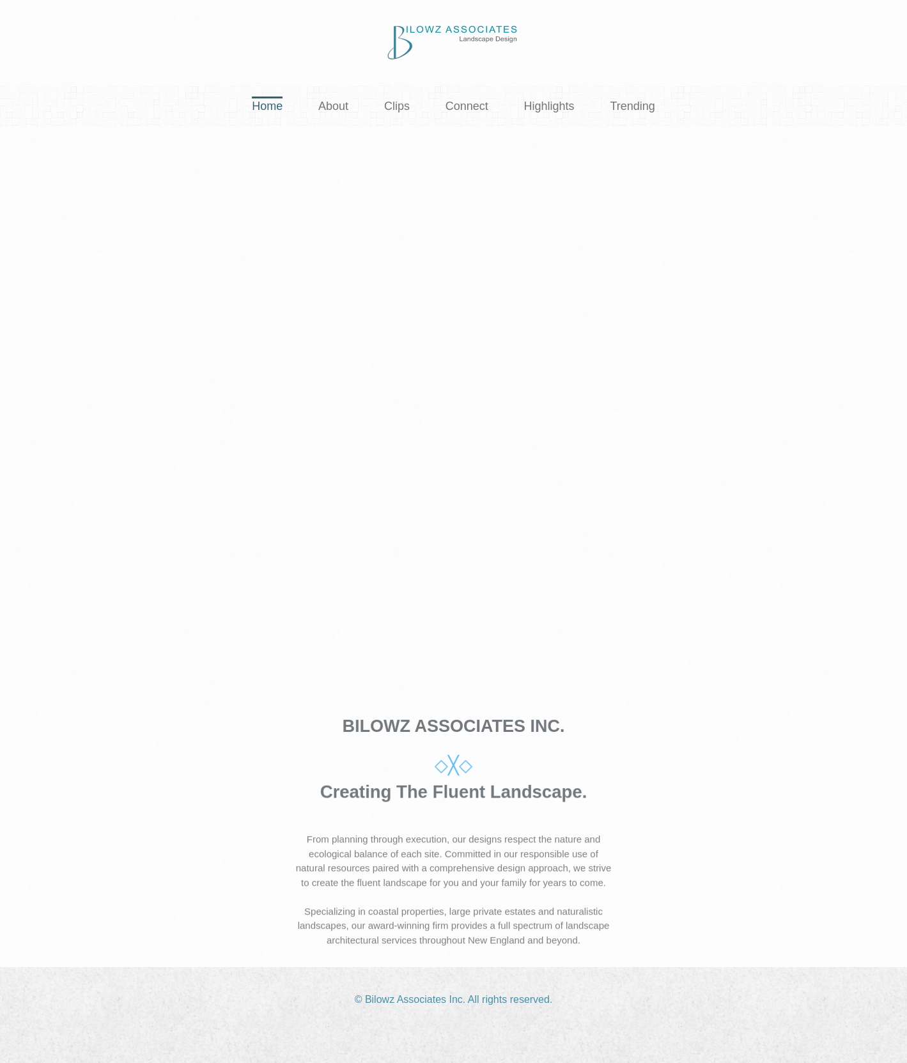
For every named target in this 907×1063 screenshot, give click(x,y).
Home (267, 106)
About (333, 106)
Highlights (549, 106)
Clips (397, 106)
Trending (632, 106)
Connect (467, 106)
